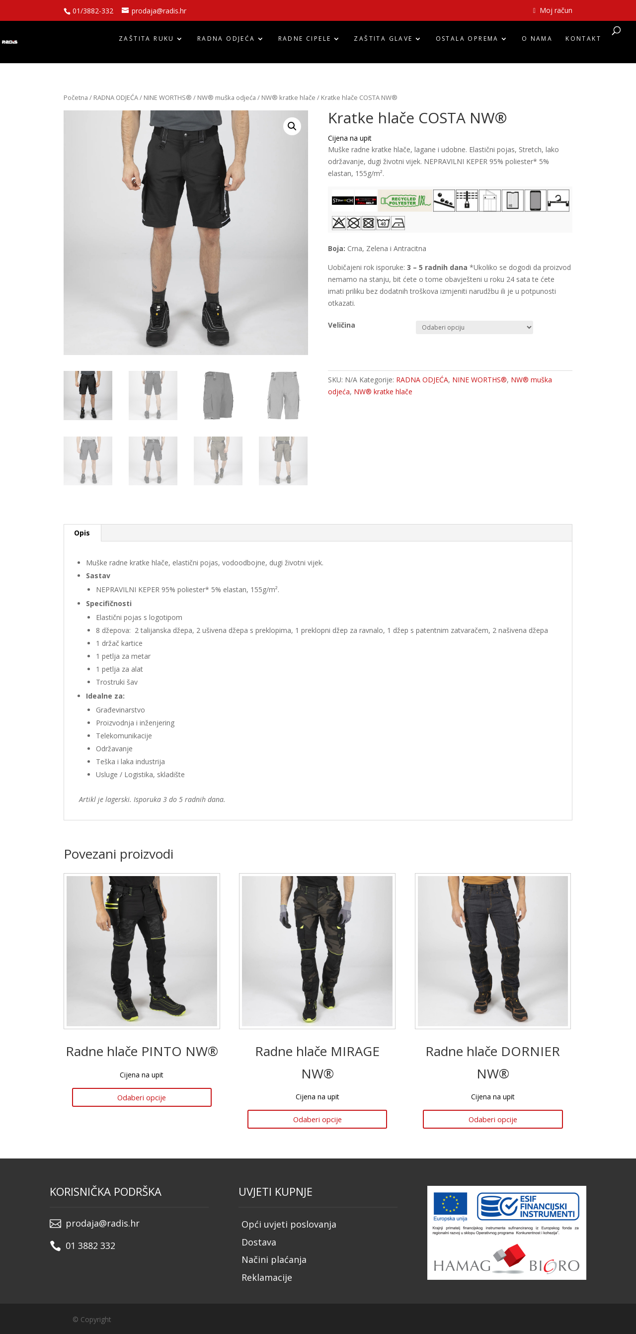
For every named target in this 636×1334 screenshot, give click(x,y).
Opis (82, 532)
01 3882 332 (90, 1244)
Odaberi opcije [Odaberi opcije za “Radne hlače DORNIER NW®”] (493, 1118)
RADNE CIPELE (304, 41)
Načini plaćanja (274, 1258)
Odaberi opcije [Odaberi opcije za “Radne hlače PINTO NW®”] (141, 1096)
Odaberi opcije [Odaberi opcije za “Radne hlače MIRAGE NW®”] (317, 1118)
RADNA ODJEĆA (226, 41)
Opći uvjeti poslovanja (288, 1223)
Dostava (258, 1240)
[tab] (82, 533)
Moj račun (552, 11)
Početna (76, 97)
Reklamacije (266, 1276)
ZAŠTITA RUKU (146, 41)
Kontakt (583, 41)
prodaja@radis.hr (103, 1222)
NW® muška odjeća (226, 97)
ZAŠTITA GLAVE (383, 41)
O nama (537, 41)
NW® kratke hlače (288, 97)
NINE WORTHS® (168, 97)
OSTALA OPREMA (467, 41)
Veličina (341, 325)
